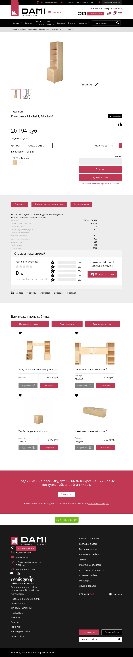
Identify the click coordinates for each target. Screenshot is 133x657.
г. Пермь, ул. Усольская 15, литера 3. (28, 563)
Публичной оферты (98, 503)
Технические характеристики (49, 204)
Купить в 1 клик (100, 177)
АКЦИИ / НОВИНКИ (21, 608)
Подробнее (28, 385)
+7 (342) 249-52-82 (87, 3)
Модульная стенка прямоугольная (38, 369)
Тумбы (82, 559)
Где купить (50, 22)
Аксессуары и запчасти (91, 570)
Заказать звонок (112, 2)
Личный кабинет (112, 632)
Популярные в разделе (30, 324)
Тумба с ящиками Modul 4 (33, 431)
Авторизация (95, 13)
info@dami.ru (22, 557)
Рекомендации (67, 324)
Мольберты (85, 580)
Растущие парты (88, 543)
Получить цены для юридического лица (100, 183)
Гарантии (16, 626)
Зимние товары (87, 585)
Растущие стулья (88, 549)
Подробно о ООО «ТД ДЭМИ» (26, 598)
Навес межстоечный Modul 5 (91, 431)
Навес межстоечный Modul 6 (91, 369)
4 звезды (32, 292)
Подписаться (67, 494)
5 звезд (19, 292)
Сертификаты (18, 603)
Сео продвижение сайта (24, 587)
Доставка (61, 23)
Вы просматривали (102, 324)
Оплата (71, 23)
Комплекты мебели (89, 554)
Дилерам (108, 8)
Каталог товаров (89, 538)
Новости (15, 617)
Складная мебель (88, 575)
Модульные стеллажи (90, 564)
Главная (14, 29)
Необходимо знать (21, 631)
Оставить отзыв (102, 274)
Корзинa (86, 594)
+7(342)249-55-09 (72, 3)
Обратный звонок (66, 519)
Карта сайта (17, 636)
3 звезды (45, 292)
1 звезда (71, 292)
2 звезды (58, 292)
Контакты (117, 8)
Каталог (16, 23)
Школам (53, 12)
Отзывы (15, 622)
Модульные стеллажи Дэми (38, 29)
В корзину (101, 169)
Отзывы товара (81, 204)
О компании (94, 8)
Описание (19, 204)
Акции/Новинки (40, 22)
